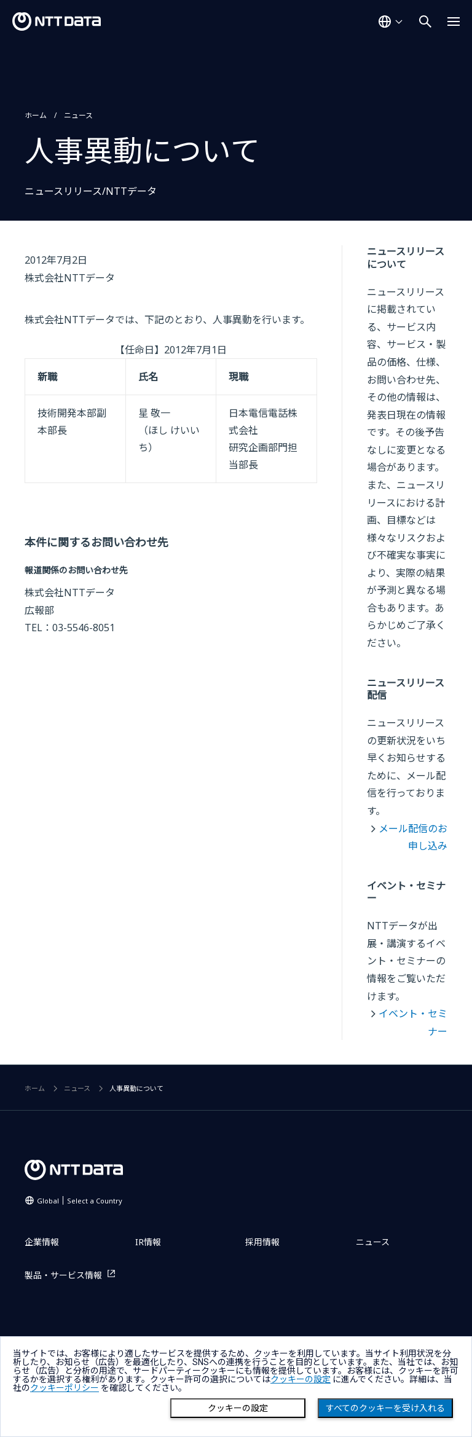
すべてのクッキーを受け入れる (385, 1408)
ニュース (78, 115)
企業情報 (42, 1242)
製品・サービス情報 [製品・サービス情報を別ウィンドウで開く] (63, 1275)
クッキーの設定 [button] (300, 1379)
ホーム (36, 115)
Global (79, 1200)
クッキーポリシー (64, 1388)
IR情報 (148, 1242)
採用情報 (262, 1242)
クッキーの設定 (238, 1408)
